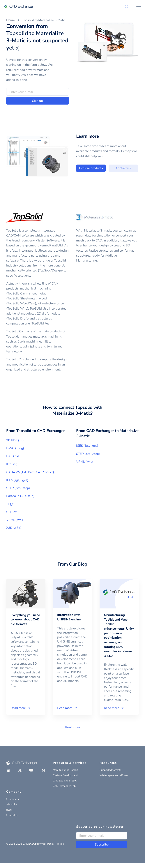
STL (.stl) (12, 512)
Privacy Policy (46, 844)
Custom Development (65, 775)
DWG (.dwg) (15, 448)
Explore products (104, 168)
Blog (9, 809)
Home (10, 20)
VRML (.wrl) (14, 520)
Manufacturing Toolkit (65, 770)
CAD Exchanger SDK (65, 780)
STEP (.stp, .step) (18, 488)
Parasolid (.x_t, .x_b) (20, 496)
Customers (12, 799)
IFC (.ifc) (11, 464)
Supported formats (110, 770)
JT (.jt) (10, 504)
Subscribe (102, 844)
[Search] (126, 6)
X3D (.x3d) (13, 528)
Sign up (37, 101)
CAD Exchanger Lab (64, 786)
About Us (11, 804)
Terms (60, 844)
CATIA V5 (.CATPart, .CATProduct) (30, 472)
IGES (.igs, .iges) (17, 480)
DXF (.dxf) (13, 456)
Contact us (12, 815)
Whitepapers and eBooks (114, 775)
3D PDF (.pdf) (16, 440)
